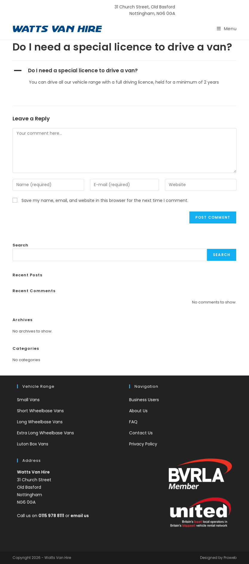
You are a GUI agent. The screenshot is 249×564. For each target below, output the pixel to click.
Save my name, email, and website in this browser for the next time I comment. (104, 200)
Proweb (230, 557)
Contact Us (141, 433)
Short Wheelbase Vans (40, 411)
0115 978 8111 (206, 10)
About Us (138, 411)
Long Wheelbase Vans (40, 422)
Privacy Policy (143, 444)
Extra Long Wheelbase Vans (45, 433)
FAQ (133, 422)
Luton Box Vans (32, 444)
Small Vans (28, 400)
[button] (125, 71)
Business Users (144, 400)
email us (80, 516)
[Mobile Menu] (227, 28)
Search (20, 245)
